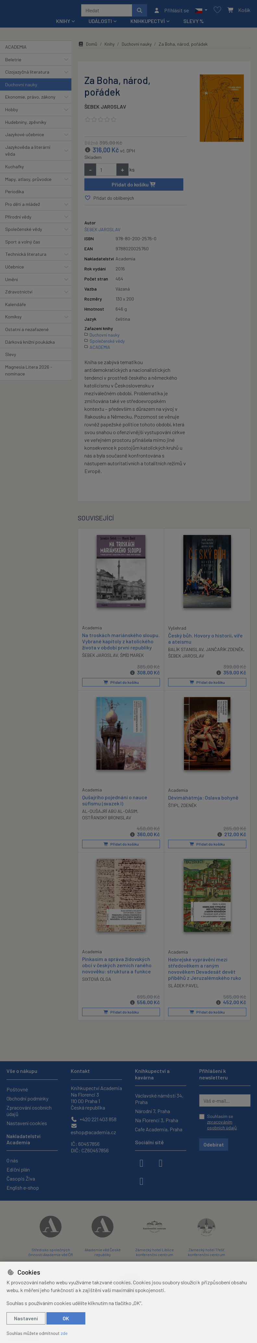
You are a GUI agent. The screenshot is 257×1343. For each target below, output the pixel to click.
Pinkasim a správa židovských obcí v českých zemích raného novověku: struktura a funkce (117, 967)
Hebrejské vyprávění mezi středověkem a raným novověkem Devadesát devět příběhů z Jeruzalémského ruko (204, 970)
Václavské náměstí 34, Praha (159, 1098)
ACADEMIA (16, 49)
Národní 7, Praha (152, 1111)
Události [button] (100, 23)
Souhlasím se (222, 1121)
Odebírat (213, 1145)
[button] (201, 11)
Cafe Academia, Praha (158, 1129)
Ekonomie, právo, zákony (30, 99)
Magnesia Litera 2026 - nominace (28, 372)
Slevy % (193, 23)
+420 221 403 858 (93, 1119)
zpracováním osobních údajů (222, 1125)
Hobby (11, 111)
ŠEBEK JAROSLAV (105, 109)
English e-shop (22, 1187)
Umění (11, 281)
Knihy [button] (63, 23)
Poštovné (17, 1089)
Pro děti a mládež (22, 206)
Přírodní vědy (18, 219)
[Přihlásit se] (171, 11)
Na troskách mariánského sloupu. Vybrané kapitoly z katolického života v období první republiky (121, 643)
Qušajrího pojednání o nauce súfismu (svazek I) (114, 802)
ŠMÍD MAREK (132, 657)
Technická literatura (25, 256)
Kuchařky (14, 169)
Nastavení (26, 1318)
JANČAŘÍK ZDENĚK (224, 651)
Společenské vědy (23, 231)
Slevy (10, 356)
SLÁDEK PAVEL (183, 988)
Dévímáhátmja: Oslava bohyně (203, 799)
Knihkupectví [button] (147, 23)
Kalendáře (15, 306)
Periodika (14, 193)
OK (66, 1318)
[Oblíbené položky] (217, 11)
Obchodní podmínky (27, 1098)
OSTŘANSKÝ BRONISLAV (106, 820)
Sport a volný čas (22, 244)
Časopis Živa (20, 1178)
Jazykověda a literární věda (27, 153)
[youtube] (141, 1180)
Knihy (109, 46)
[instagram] (160, 1162)
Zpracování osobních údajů (29, 1110)
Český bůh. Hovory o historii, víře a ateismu (205, 640)
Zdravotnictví (18, 294)
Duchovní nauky (21, 86)
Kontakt (80, 1071)
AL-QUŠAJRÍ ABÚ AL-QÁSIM (109, 813)
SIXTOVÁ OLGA (96, 981)
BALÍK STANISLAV (185, 651)
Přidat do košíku (134, 187)
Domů (87, 46)
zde (64, 1333)
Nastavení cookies (26, 1123)
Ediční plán (18, 1169)
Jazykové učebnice (24, 136)
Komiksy (13, 319)
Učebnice (14, 269)
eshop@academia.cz (93, 1129)
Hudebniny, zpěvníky (25, 124)
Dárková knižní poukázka (30, 344)
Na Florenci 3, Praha (156, 1120)
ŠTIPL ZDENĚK (182, 807)
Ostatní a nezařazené (27, 331)
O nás (12, 1160)
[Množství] (106, 172)
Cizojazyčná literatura (27, 74)
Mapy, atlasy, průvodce (28, 181)
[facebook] (141, 1162)
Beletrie (13, 62)
